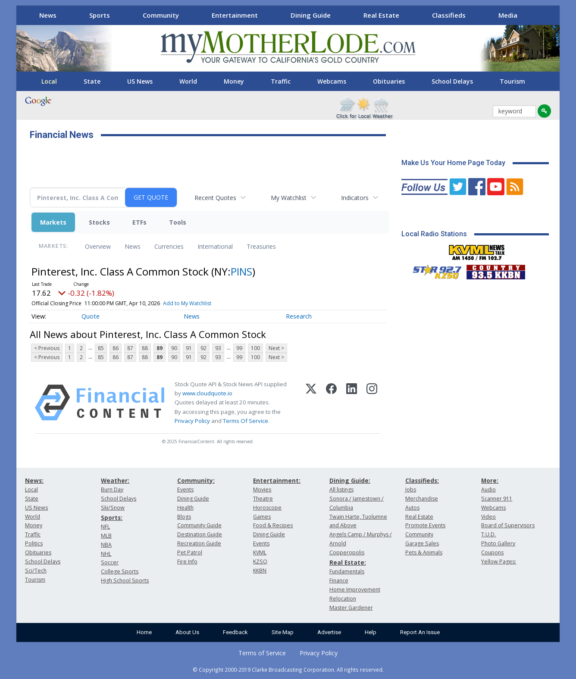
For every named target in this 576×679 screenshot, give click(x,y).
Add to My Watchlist (187, 303)
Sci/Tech (36, 570)
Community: (196, 480)
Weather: (115, 480)
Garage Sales (422, 543)
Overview (98, 246)
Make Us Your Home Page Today (453, 163)
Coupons (492, 552)
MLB (106, 535)
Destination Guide (199, 534)
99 (239, 348)
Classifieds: (422, 480)
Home (144, 632)
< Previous (46, 348)
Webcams (331, 81)
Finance (338, 580)
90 (174, 348)
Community (161, 15)
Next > (276, 348)
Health (185, 507)
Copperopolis (346, 552)
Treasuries (261, 246)
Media (507, 15)
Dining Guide (311, 15)
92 (203, 348)
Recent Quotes (215, 198)
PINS (241, 271)
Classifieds (449, 15)
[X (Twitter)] (311, 403)
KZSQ (260, 561)
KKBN (259, 570)
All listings (341, 489)
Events (185, 489)
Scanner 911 (496, 498)
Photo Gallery (498, 543)
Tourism (512, 81)
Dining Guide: (349, 480)
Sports (99, 15)
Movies (262, 489)
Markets (53, 222)
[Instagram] (372, 403)
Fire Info (187, 561)
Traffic (281, 81)
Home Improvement (354, 589)
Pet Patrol (189, 552)
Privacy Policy (192, 421)
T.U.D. (488, 534)
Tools (177, 222)
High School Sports (125, 580)
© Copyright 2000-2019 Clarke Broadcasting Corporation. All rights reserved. (288, 669)
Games (262, 516)
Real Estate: (347, 562)
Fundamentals (346, 571)
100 (255, 348)
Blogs (184, 516)
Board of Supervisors (508, 525)
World (188, 81)
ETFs (139, 222)
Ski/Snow (113, 507)
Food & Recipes (273, 525)
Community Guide (199, 525)
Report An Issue (420, 632)
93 (218, 348)
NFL (105, 526)
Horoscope (267, 507)
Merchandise (421, 498)
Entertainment (235, 15)
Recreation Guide (199, 543)
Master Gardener (351, 607)
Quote (90, 316)
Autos (412, 507)
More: (489, 480)
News (47, 15)
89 (160, 348)
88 (145, 348)
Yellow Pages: (498, 561)
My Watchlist (289, 198)
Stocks (99, 222)
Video (488, 516)
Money (234, 81)
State (92, 81)
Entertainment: (277, 480)
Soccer (110, 562)
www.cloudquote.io (207, 393)
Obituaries (389, 81)
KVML (259, 552)
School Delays (452, 81)
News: (34, 480)
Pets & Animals (423, 552)
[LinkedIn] (351, 403)
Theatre (263, 498)
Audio (488, 489)
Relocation (342, 598)
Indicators (355, 198)
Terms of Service (262, 653)
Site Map (283, 632)
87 (130, 348)
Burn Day (112, 489)
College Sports (119, 571)
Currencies (169, 246)
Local (49, 81)
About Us (187, 632)
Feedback (235, 632)
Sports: (111, 517)
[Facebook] (331, 403)
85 (101, 348)
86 (116, 348)
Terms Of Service (245, 421)
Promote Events (425, 525)
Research (299, 316)
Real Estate (381, 15)
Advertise (329, 632)
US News (140, 81)
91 (189, 348)
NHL (106, 553)
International (215, 246)
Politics (34, 543)
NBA (106, 544)
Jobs (410, 489)
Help (370, 632)
